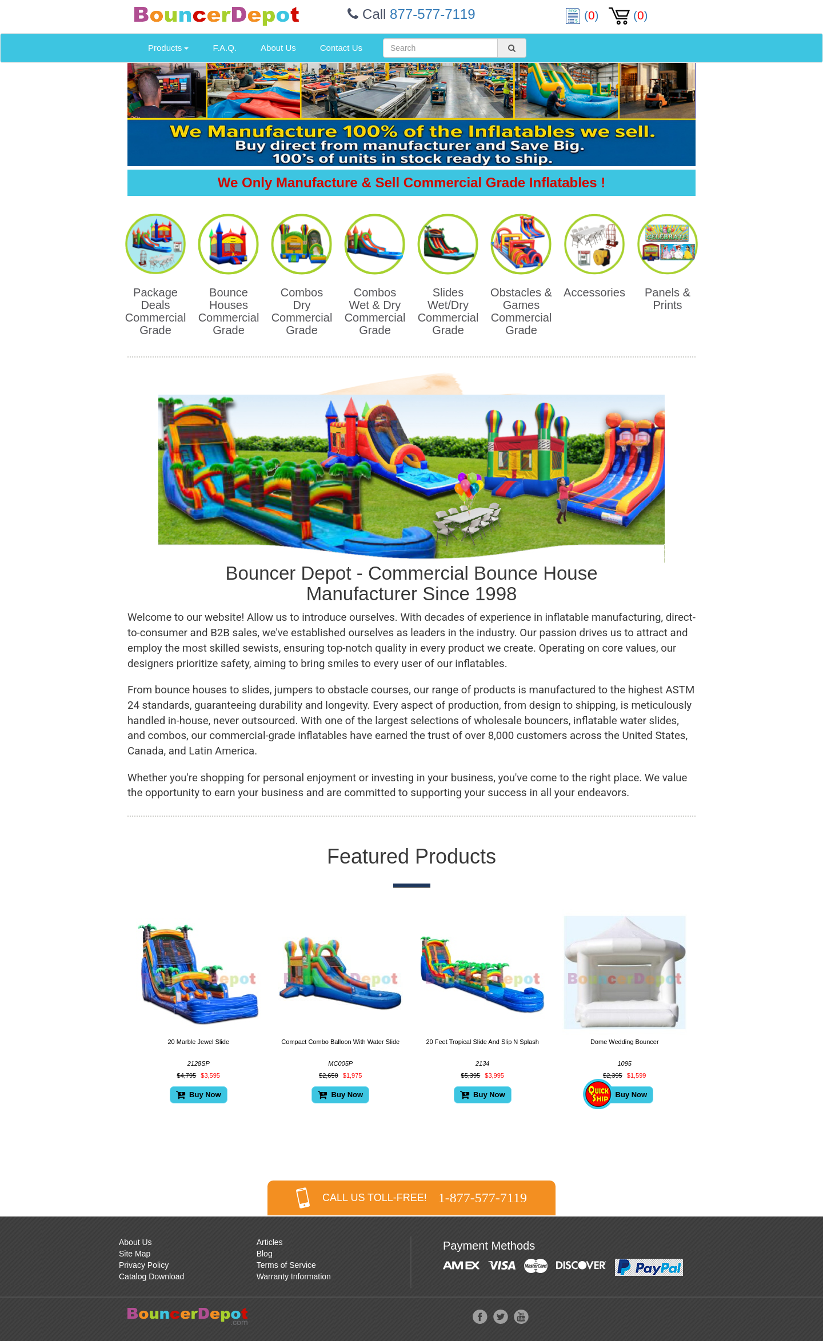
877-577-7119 (432, 14)
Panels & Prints (667, 298)
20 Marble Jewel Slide (198, 1041)
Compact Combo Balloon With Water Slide (340, 1041)
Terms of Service (286, 1265)
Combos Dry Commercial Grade (302, 311)
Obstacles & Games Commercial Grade (521, 311)
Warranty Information (294, 1276)
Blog (265, 1253)
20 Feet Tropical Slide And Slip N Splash (482, 1041)
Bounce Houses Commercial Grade (228, 311)
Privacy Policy (144, 1265)
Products (168, 48)
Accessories (594, 292)
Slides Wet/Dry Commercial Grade (448, 311)
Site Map (134, 1253)
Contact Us (341, 48)
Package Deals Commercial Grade (155, 311)
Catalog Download (151, 1276)
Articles (270, 1242)
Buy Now (198, 1094)
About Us (278, 48)
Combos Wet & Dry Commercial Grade (375, 311)
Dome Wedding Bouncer (624, 1041)
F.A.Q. (225, 48)
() (583, 15)
